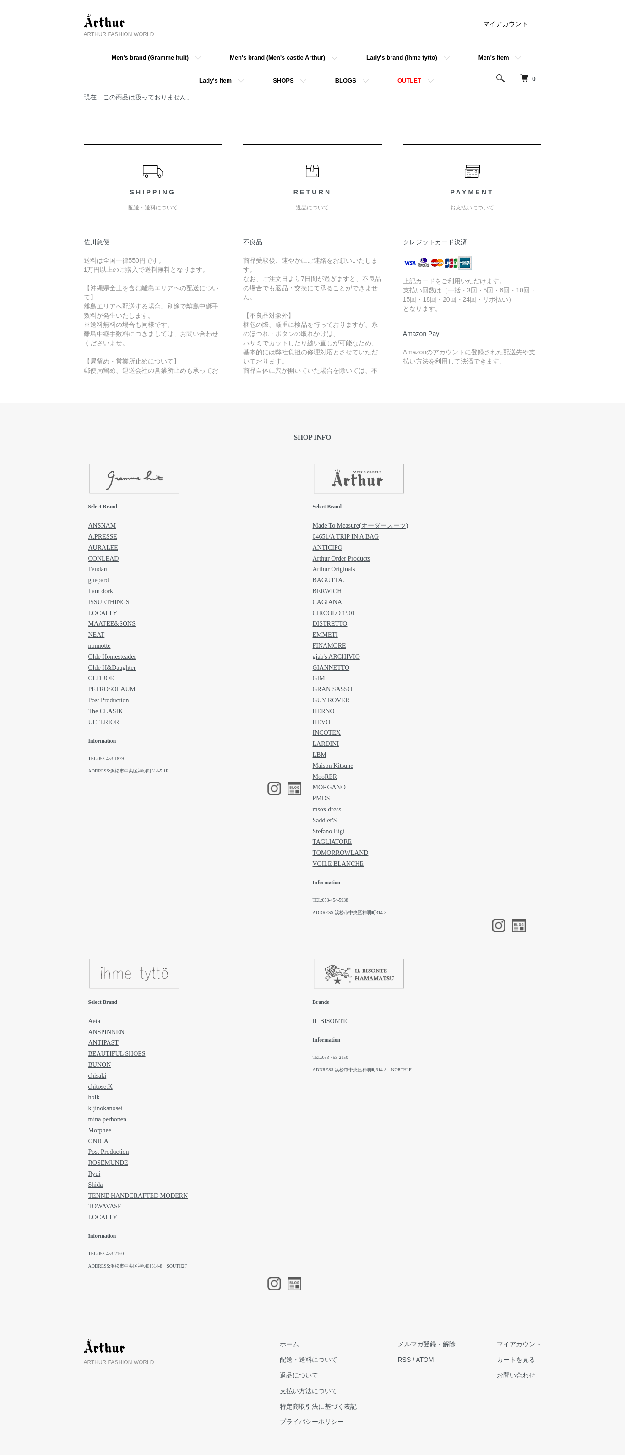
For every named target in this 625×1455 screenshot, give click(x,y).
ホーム (289, 1344)
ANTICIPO (327, 547)
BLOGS (345, 80)
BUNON (99, 1064)
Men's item (493, 57)
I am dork (100, 591)
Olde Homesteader (112, 656)
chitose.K (100, 1086)
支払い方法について (308, 1390)
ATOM (425, 1359)
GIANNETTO (331, 667)
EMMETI (325, 634)
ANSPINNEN (106, 1032)
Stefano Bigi (329, 831)
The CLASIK (105, 711)
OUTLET (409, 80)
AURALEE (103, 547)
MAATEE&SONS (112, 623)
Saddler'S (325, 820)
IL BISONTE (330, 1021)
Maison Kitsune (333, 765)
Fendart (98, 569)
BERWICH (327, 591)
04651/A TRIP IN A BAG (346, 536)
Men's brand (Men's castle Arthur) (277, 57)
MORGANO (329, 787)
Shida (95, 1184)
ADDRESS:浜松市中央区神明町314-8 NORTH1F (362, 1069)
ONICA (98, 1141)
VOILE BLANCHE (338, 863)
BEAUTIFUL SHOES (117, 1053)
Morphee (100, 1130)
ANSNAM (102, 525)
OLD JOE (101, 678)
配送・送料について (308, 1359)
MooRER (325, 776)
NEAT (96, 634)
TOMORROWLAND (341, 852)
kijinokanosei (105, 1108)
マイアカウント (505, 24)
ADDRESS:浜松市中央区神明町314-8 (350, 912)
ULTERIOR (104, 722)
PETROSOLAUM (112, 689)
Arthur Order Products (341, 558)
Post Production (108, 700)
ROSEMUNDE (108, 1162)
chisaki (97, 1075)
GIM (319, 678)
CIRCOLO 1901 (334, 613)
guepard (98, 580)
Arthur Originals (334, 569)
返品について (299, 1375)
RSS (404, 1359)
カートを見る (516, 1359)
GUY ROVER (331, 700)
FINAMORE (329, 645)
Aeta (94, 1021)
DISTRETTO (330, 623)
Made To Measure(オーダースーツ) (360, 525)
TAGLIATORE (332, 841)
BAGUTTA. (328, 580)
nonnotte (99, 645)
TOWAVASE (105, 1206)
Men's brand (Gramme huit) (150, 57)
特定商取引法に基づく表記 (318, 1406)
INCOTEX (327, 732)
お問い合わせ (516, 1375)
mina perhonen (107, 1119)
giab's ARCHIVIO (336, 656)
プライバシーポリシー (312, 1421)
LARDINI (326, 743)
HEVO (322, 722)
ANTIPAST (103, 1042)
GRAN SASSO (333, 689)
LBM (319, 754)
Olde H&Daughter (112, 667)
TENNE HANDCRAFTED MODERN (138, 1195)
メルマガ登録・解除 (427, 1344)
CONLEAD (103, 558)
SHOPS (283, 80)
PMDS (321, 798)
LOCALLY (103, 613)
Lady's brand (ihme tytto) (401, 57)
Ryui (94, 1173)
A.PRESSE (102, 536)
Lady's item (215, 80)
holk (94, 1097)
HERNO (324, 711)
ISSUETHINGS (109, 602)
